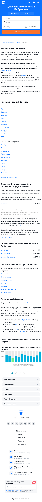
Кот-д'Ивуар (5, 127)
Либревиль (29, 303)
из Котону (4, 204)
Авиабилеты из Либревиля (9, 177)
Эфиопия (4, 124)
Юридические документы (21, 499)
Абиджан (4, 160)
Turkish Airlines (5, 274)
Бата (17, 324)
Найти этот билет (26, 226)
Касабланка (5, 151)
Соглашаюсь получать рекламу (14, 490)
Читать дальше (6, 70)
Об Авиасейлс (21, 431)
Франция (4, 112)
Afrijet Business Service (8, 289)
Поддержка (21, 438)
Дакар (3, 170)
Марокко (4, 115)
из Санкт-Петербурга (8, 257)
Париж (3, 148)
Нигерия (3, 121)
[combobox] (21, 18)
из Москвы (4, 250)
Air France (4, 283)
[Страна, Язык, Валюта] (38, 2)
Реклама (21, 441)
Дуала (3, 166)
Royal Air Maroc (6, 277)
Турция (3, 109)
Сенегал (3, 134)
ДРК (2, 137)
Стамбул (4, 145)
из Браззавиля (5, 253)
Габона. (24, 75)
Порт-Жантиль (27, 320)
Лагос (3, 163)
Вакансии (21, 434)
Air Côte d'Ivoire (6, 292)
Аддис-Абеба (5, 157)
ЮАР (2, 118)
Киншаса (4, 173)
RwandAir (4, 286)
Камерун (4, 130)
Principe (21, 327)
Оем (16, 329)
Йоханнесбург (5, 154)
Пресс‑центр (21, 444)
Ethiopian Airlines (6, 280)
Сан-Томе (22, 331)
